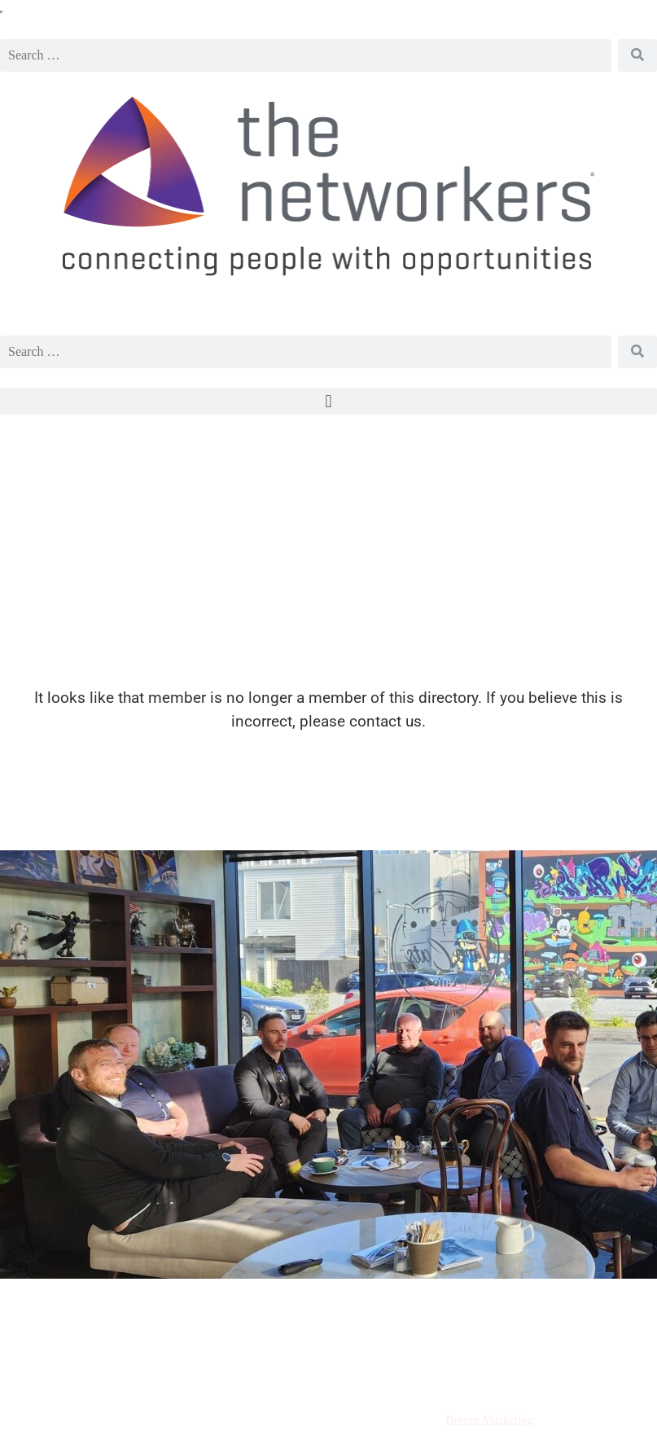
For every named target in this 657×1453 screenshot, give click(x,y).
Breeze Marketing (489, 1419)
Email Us (592, 1319)
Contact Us (593, 1373)
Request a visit (83, 1319)
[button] (328, 401)
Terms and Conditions (94, 1373)
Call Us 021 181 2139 (328, 1319)
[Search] (637, 55)
